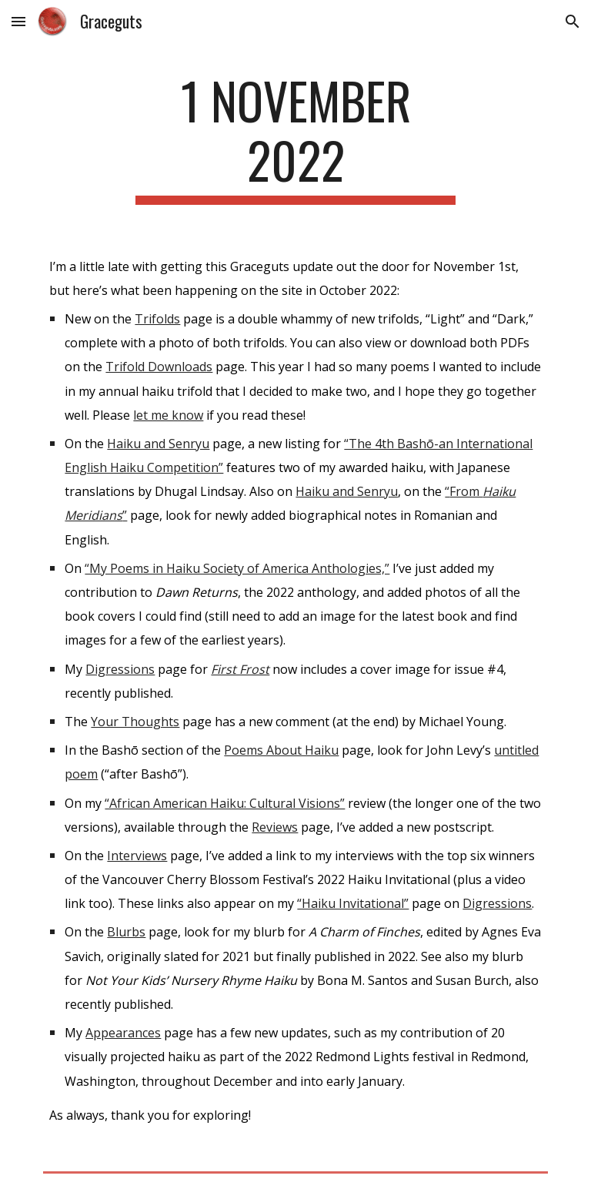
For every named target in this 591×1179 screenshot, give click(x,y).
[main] (295, 138)
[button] (18, 21)
